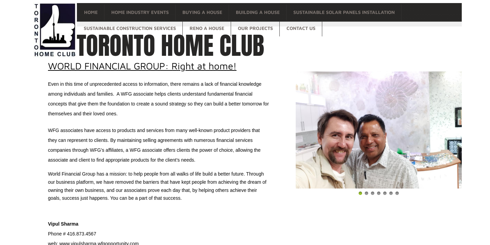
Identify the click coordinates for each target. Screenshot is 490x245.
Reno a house (207, 28)
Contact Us (301, 28)
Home (91, 12)
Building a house (258, 12)
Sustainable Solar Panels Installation (344, 12)
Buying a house (202, 12)
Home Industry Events (140, 12)
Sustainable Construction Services (130, 28)
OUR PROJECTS (255, 28)
